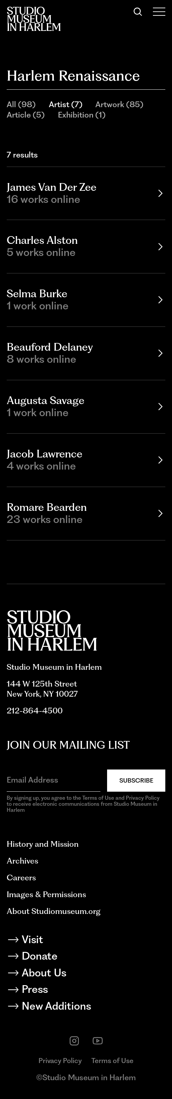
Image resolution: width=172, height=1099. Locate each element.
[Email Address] (54, 780)
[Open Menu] (159, 12)
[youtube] (98, 1041)
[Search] (138, 12)
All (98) (21, 104)
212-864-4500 (35, 710)
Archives (22, 861)
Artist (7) (65, 104)
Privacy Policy (60, 1060)
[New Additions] (86, 1007)
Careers (21, 877)
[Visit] (86, 941)
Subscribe (136, 780)
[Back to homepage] (34, 19)
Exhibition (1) (81, 115)
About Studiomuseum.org (53, 911)
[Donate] (86, 957)
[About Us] (86, 974)
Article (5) (26, 115)
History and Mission (43, 844)
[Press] (86, 991)
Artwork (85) (119, 104)
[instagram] (74, 1041)
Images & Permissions (46, 894)
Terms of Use (112, 1060)
